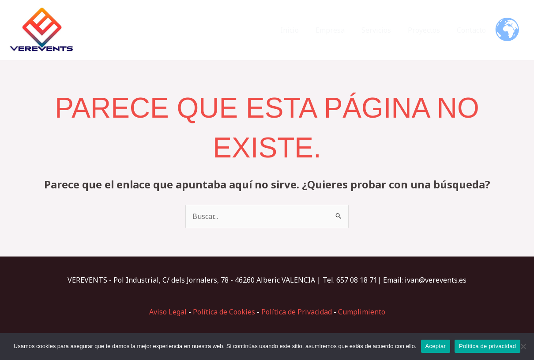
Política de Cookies (224, 312)
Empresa (339, 30)
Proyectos (428, 30)
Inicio (301, 30)
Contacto (472, 30)
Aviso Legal (168, 312)
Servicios (383, 30)
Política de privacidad (487, 346)
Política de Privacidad (296, 312)
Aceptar (435, 346)
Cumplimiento (361, 312)
